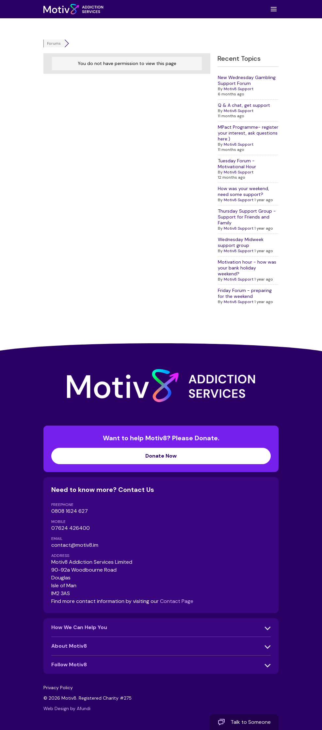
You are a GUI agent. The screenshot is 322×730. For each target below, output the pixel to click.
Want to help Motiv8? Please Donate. (161, 449)
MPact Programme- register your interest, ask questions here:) (248, 133)
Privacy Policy (58, 687)
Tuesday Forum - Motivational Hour (237, 164)
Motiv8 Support (238, 88)
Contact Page (176, 601)
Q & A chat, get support (244, 105)
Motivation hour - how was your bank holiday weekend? (247, 268)
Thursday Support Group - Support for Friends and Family (247, 217)
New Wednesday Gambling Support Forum (247, 80)
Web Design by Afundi (66, 708)
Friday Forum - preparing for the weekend (245, 293)
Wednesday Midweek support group (241, 242)
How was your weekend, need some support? (243, 191)
